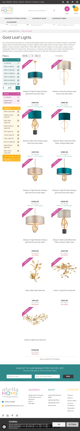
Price (11, 60)
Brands (11, 94)
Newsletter (71, 408)
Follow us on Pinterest (72, 2)
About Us (71, 411)
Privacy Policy (72, 401)
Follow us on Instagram (77, 2)
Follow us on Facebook (63, 2)
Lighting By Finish (54, 403)
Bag (74, 7)
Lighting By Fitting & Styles (54, 396)
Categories (11, 108)
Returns (70, 398)
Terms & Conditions (71, 404)
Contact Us (35, 2)
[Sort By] (28, 56)
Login (67, 13)
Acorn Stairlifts (7, 2)
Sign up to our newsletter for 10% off (40, 369)
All (18, 63)
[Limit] (38, 56)
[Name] (19, 376)
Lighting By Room (53, 400)
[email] (47, 376)
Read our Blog (67, 2)
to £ (9, 88)
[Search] (41, 10)
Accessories (52, 405)
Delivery (70, 395)
